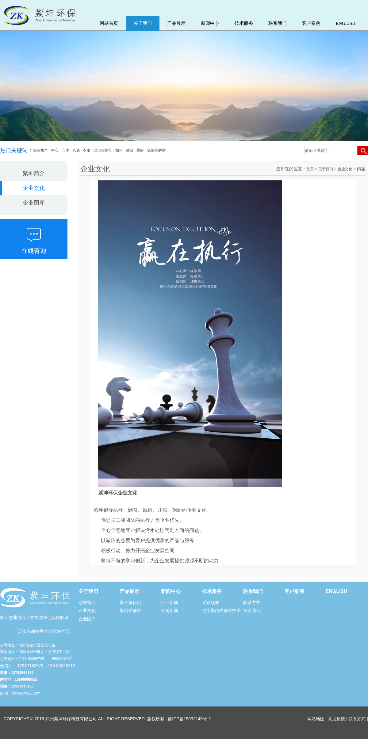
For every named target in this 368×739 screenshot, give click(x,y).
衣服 (86, 150)
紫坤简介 (34, 173)
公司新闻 (169, 610)
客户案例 (311, 23)
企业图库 (34, 203)
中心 (55, 150)
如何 (119, 150)
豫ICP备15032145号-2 (189, 718)
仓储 (76, 150)
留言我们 (251, 610)
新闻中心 (210, 23)
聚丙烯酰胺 (130, 610)
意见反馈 (336, 718)
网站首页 (109, 23)
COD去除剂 (103, 150)
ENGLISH (345, 23)
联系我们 (277, 23)
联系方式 (251, 602)
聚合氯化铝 (130, 602)
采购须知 (210, 602)
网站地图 (315, 718)
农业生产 (40, 150)
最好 (140, 150)
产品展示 (176, 23)
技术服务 (244, 23)
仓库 (65, 150)
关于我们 (142, 23)
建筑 (129, 150)
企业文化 (34, 188)
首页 (310, 169)
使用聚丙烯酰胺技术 (221, 610)
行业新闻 (169, 602)
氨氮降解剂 (156, 150)
